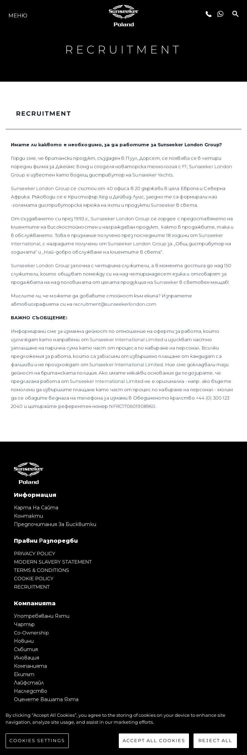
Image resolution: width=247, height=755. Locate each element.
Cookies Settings (37, 741)
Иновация (26, 658)
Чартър (24, 624)
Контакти (28, 516)
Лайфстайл (29, 683)
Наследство (30, 691)
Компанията (30, 666)
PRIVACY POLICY (34, 553)
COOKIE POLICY (33, 578)
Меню (17, 15)
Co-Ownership (31, 633)
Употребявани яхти (41, 616)
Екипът (24, 674)
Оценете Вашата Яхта (46, 699)
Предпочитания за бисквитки (55, 524)
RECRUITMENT (32, 587)
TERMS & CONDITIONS (41, 570)
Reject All (215, 741)
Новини (24, 641)
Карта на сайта (36, 507)
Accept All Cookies (154, 741)
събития (26, 649)
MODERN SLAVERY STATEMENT (53, 562)
